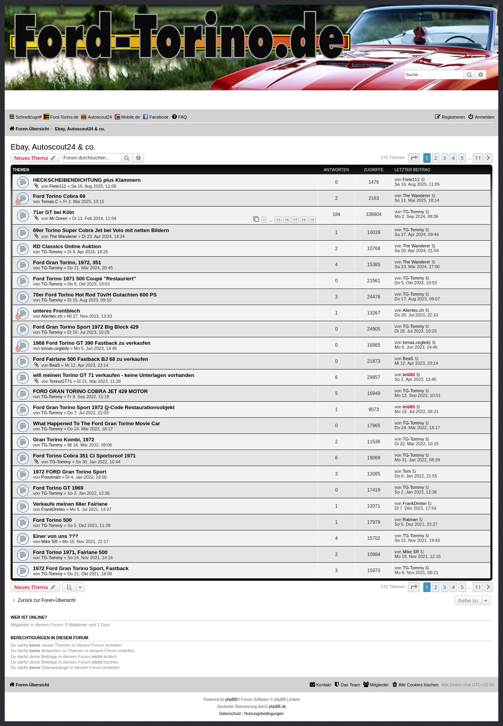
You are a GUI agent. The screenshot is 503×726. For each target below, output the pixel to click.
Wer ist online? (29, 617)
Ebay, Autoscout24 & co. (53, 147)
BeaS (55, 365)
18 (303, 219)
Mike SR (49, 541)
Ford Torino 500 (52, 520)
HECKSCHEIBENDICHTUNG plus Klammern (87, 180)
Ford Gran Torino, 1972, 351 (67, 262)
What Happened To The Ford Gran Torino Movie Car (96, 423)
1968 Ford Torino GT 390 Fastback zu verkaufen (92, 343)
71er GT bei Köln (53, 212)
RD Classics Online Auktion (67, 246)
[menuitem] (61, 117)
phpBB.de (277, 706)
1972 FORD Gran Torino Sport (69, 472)
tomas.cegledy (55, 348)
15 (278, 219)
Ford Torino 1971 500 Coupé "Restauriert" (84, 279)
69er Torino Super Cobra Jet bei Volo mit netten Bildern (101, 230)
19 (312, 219)
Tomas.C (49, 201)
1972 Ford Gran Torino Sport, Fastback (81, 568)
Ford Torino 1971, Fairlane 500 (70, 552)
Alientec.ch (51, 316)
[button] (414, 158)
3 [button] (444, 157)
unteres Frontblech (56, 311)
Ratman (410, 519)
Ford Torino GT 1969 (58, 488)
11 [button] (478, 157)
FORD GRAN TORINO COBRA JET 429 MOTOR (90, 391)
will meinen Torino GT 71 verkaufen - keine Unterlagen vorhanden (113, 375)
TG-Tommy (413, 211)
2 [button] (435, 157)
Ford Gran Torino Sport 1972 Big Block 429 (86, 327)
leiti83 (409, 374)
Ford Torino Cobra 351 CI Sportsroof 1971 (84, 456)
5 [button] (462, 157)
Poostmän (51, 477)
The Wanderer (416, 195)
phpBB (231, 699)
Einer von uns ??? (55, 536)
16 (287, 219)
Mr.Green (59, 218)
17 (295, 219)
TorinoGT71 (61, 381)
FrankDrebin (53, 509)
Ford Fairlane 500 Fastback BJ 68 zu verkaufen (90, 359)
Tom (407, 471)
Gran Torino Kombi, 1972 (63, 440)
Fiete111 (58, 186)
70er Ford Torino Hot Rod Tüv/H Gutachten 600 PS (95, 295)
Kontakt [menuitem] (320, 684)
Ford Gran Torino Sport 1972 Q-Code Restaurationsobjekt (103, 407)
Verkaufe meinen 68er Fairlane (70, 504)
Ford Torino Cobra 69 (59, 196)
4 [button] (453, 157)
